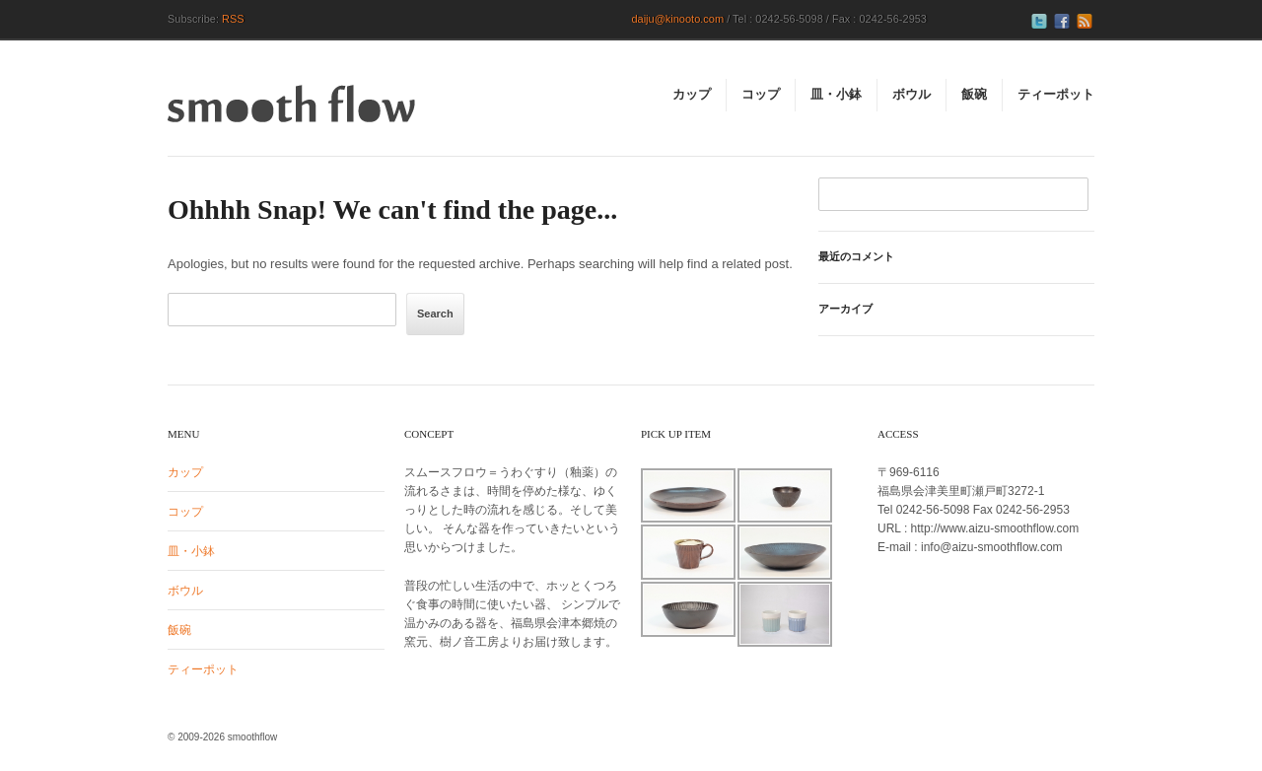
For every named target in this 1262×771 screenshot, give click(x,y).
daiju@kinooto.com (677, 19)
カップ (185, 472)
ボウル (185, 590)
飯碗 (179, 630)
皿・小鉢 (191, 551)
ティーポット (203, 669)
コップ (185, 512)
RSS (233, 19)
